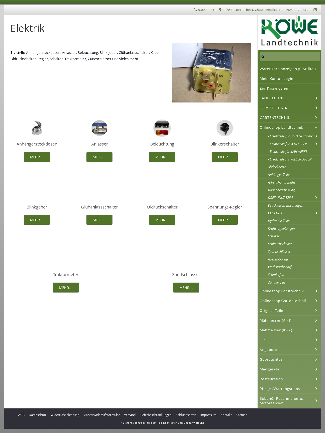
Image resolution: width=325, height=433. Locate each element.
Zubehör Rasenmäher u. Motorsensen (281, 400)
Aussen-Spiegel (278, 259)
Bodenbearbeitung (281, 190)
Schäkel (273, 236)
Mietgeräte (270, 369)
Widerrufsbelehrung (65, 415)
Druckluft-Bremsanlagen (285, 205)
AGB (21, 415)
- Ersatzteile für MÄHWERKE (287, 151)
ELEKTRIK (275, 213)
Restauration (271, 378)
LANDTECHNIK (273, 98)
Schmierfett (276, 274)
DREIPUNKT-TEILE (280, 197)
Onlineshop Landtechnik (281, 127)
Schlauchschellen (280, 244)
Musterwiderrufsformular (101, 415)
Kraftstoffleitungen (281, 228)
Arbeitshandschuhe (282, 182)
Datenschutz (37, 415)
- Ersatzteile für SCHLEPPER (287, 144)
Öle (263, 339)
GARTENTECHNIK (275, 117)
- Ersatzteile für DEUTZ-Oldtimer (291, 136)
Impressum (208, 415)
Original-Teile (271, 310)
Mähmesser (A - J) (275, 320)
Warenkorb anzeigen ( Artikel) (288, 68)
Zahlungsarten (186, 415)
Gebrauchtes (271, 359)
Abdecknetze (277, 167)
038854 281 (205, 10)
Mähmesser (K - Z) (276, 330)
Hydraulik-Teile (279, 220)
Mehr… (37, 157)
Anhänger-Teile (279, 174)
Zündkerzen (276, 282)
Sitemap (241, 415)
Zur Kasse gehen (275, 88)
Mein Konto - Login (276, 78)
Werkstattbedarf (279, 267)
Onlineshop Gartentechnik (283, 300)
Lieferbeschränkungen (156, 415)
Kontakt (226, 415)
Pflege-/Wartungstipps (280, 388)
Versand (130, 415)
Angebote (268, 349)
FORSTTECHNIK (273, 107)
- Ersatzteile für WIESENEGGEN (290, 159)
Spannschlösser (279, 251)
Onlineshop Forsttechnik (282, 291)
